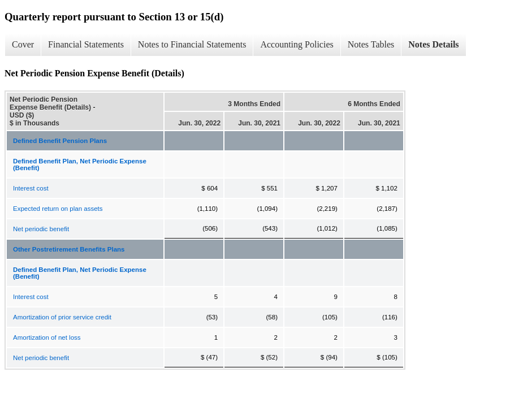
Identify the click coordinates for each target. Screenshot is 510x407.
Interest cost (31, 188)
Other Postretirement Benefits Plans (68, 249)
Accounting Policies (296, 44)
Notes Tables (371, 44)
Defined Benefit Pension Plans (60, 140)
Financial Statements (86, 44)
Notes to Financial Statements (192, 44)
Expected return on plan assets (58, 208)
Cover (23, 44)
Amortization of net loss (47, 337)
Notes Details (433, 44)
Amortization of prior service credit (62, 317)
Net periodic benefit (41, 229)
